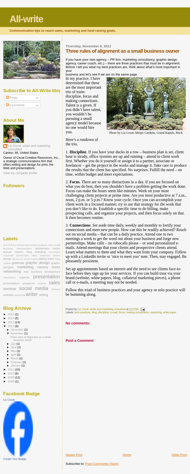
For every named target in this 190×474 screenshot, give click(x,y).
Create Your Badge (14, 458)
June (14, 347)
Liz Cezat (9, 399)
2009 (11, 377)
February (17, 362)
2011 (11, 369)
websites (8, 294)
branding (40, 251)
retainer (42, 283)
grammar (18, 263)
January (16, 365)
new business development (42, 271)
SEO (50, 245)
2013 (11, 322)
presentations (11, 283)
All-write (26, 19)
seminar (9, 289)
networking (12, 271)
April (14, 354)
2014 (11, 318)
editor (50, 258)
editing (42, 258)
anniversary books (47, 248)
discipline (103, 312)
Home (127, 455)
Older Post (179, 455)
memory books (48, 267)
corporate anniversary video (20, 255)
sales (54, 282)
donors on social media (25, 259)
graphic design (37, 263)
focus (122, 312)
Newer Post (74, 455)
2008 (11, 381)
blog (94, 312)
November (17, 333)
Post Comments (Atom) (102, 464)
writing (43, 295)
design (7, 258)
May (14, 350)
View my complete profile (20, 173)
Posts (11, 98)
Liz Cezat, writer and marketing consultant (29, 147)
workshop (20, 295)
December (17, 329)
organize (24, 277)
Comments (15, 105)
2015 (11, 314)
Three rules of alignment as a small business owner (30, 339)
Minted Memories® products (32, 245)
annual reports (13, 251)
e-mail (113, 312)
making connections (137, 312)
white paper (169, 312)
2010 (11, 373)
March (15, 358)
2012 (11, 326)
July (14, 343)
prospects (29, 283)
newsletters (9, 277)
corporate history (50, 255)
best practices (83, 312)
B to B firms (9, 245)
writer (32, 294)
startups (55, 289)
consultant (54, 252)
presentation (46, 276)
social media (33, 288)
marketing (156, 312)
